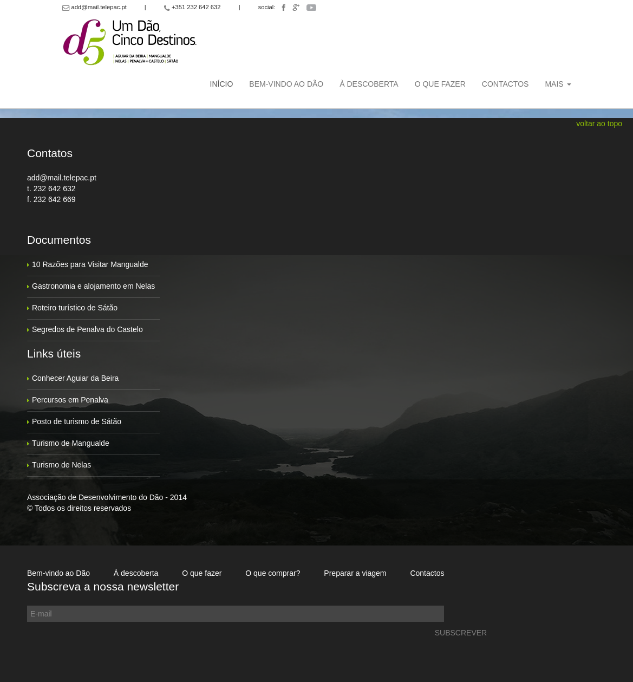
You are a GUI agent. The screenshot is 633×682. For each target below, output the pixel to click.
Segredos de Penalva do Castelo (87, 329)
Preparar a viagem (355, 573)
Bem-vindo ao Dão (286, 84)
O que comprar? (272, 573)
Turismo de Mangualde (70, 443)
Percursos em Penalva (70, 399)
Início (221, 84)
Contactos (505, 84)
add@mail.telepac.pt (61, 177)
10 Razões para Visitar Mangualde (90, 264)
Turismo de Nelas (61, 464)
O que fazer (440, 84)
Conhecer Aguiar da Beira (75, 378)
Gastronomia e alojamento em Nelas (93, 286)
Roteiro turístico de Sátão (75, 307)
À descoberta (369, 84)
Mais (558, 84)
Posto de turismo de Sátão (76, 421)
